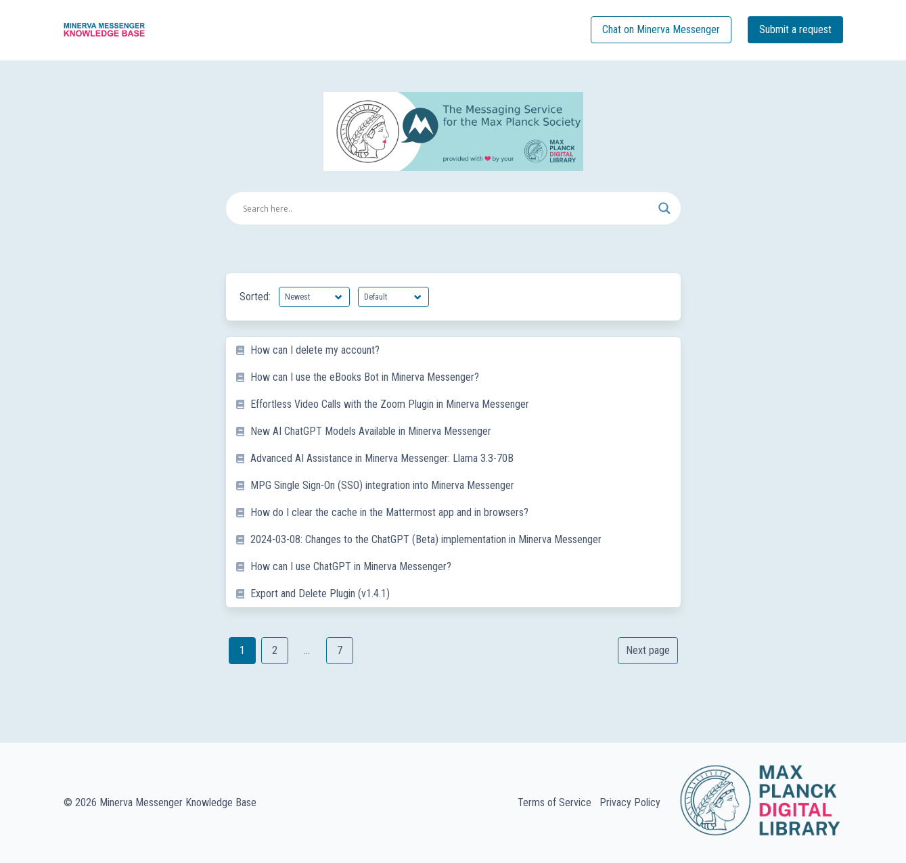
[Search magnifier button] (664, 208)
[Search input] (447, 208)
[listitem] (453, 350)
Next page (648, 650)
